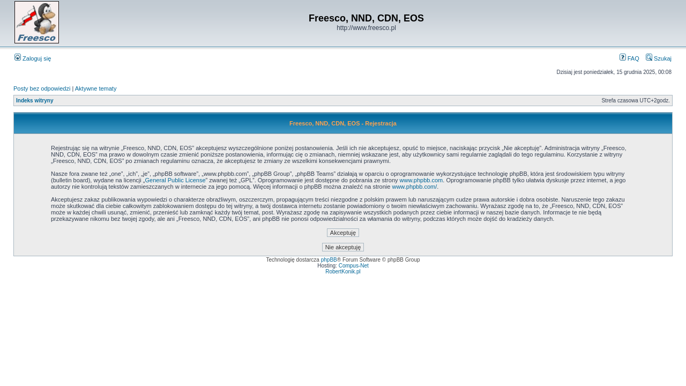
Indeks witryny (34, 100)
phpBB (329, 260)
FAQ (629, 58)
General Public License (175, 180)
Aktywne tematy (96, 88)
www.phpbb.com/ (414, 186)
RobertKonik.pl (343, 271)
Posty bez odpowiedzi (41, 88)
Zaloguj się (32, 58)
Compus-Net (354, 266)
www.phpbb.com (421, 180)
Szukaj (659, 58)
